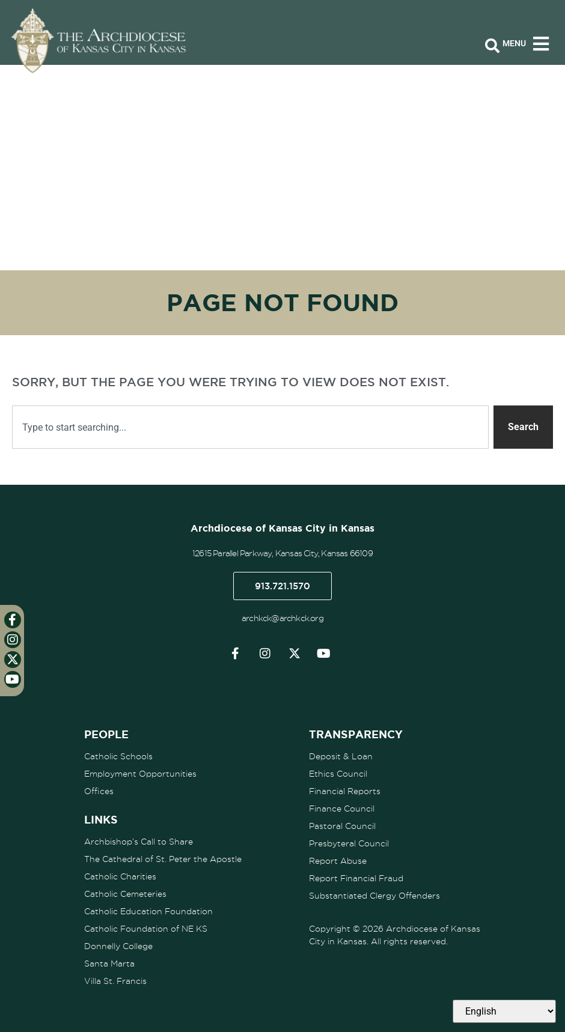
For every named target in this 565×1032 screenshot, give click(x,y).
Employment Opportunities (140, 774)
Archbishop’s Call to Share (138, 841)
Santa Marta (109, 963)
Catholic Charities (120, 876)
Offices (99, 791)
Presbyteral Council (349, 843)
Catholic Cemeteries (125, 894)
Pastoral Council (342, 826)
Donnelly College (118, 946)
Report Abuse (338, 861)
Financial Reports (344, 791)
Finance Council (341, 808)
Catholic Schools (118, 756)
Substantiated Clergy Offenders (374, 895)
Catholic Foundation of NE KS (145, 928)
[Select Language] (504, 1011)
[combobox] (250, 427)
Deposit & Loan (341, 756)
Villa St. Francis (115, 981)
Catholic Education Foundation (148, 911)
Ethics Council (338, 774)
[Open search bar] (492, 46)
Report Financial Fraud (356, 878)
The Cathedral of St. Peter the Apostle (163, 859)
